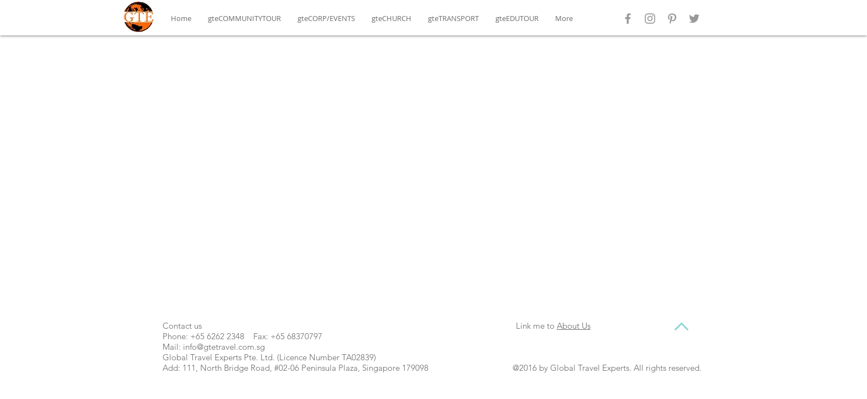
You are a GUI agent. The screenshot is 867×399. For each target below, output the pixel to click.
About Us (574, 325)
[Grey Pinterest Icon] (672, 18)
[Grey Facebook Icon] (628, 18)
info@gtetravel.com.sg (224, 346)
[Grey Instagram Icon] (650, 18)
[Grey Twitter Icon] (694, 18)
